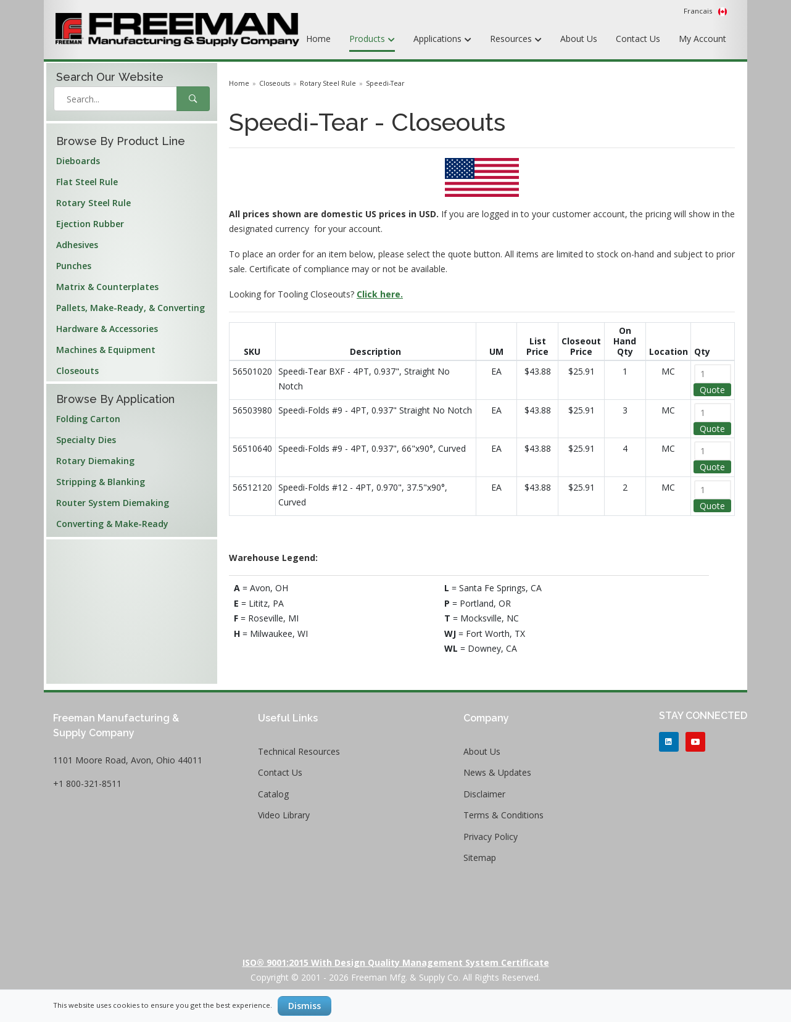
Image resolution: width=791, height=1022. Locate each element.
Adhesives (77, 245)
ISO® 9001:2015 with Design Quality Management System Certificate (395, 962)
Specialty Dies (86, 440)
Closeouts (77, 370)
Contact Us (638, 38)
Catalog (273, 794)
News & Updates (497, 772)
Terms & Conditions (503, 815)
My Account (702, 38)
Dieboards (78, 161)
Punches (73, 266)
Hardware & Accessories (107, 328)
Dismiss (304, 1006)
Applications (442, 39)
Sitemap (479, 857)
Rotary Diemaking (95, 461)
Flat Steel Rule (87, 182)
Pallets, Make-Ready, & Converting (130, 308)
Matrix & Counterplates (107, 287)
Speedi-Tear (385, 83)
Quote (712, 390)
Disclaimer (484, 794)
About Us (578, 38)
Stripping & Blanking (100, 482)
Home (318, 38)
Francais (705, 11)
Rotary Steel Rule (93, 203)
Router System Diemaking (112, 503)
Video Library (284, 815)
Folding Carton (88, 419)
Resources (516, 39)
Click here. (380, 294)
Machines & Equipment (105, 349)
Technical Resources (299, 751)
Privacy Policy (490, 836)
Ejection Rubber (90, 224)
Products (372, 39)
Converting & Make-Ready (112, 524)
